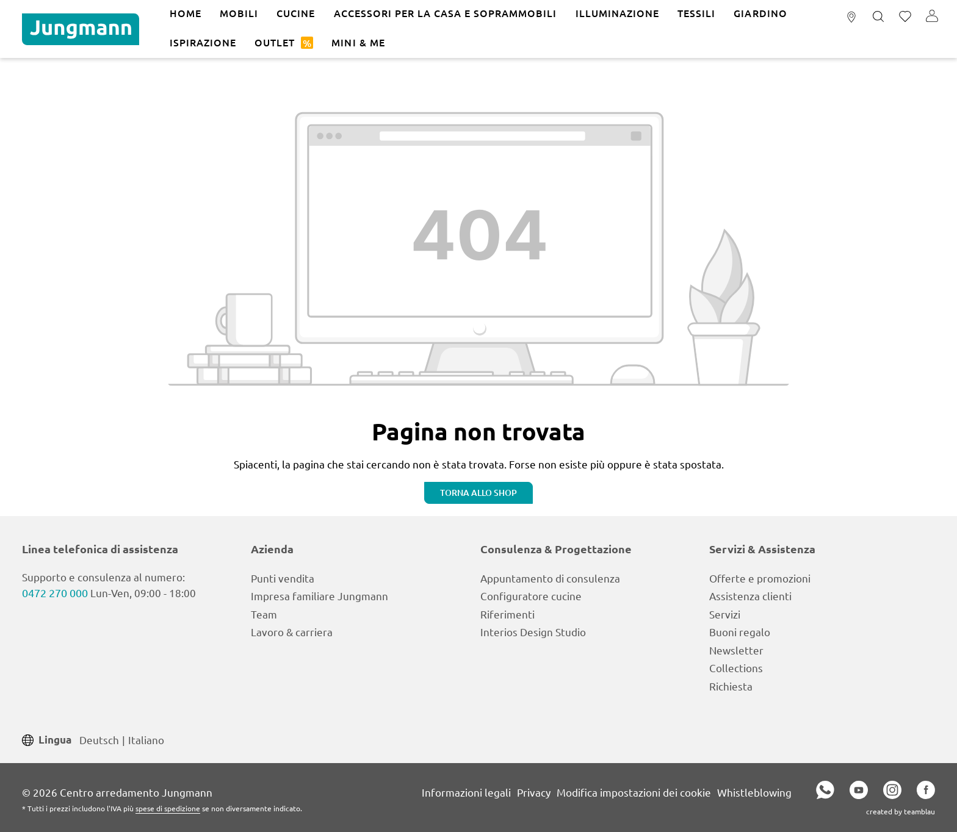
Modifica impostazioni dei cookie (634, 792)
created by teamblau (900, 811)
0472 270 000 (55, 592)
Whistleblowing (754, 792)
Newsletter (736, 650)
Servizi (724, 614)
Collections (736, 667)
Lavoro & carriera (292, 631)
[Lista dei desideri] (905, 17)
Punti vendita (282, 578)
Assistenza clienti (750, 595)
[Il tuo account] (932, 17)
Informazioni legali (466, 792)
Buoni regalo (739, 631)
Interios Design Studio (533, 631)
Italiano (146, 739)
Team (264, 614)
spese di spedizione (167, 808)
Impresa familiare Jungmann (319, 595)
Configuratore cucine (531, 595)
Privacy (534, 792)
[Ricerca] (878, 17)
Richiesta (731, 686)
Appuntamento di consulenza (550, 578)
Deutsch (99, 739)
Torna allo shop (478, 492)
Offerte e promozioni (760, 578)
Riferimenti (507, 614)
